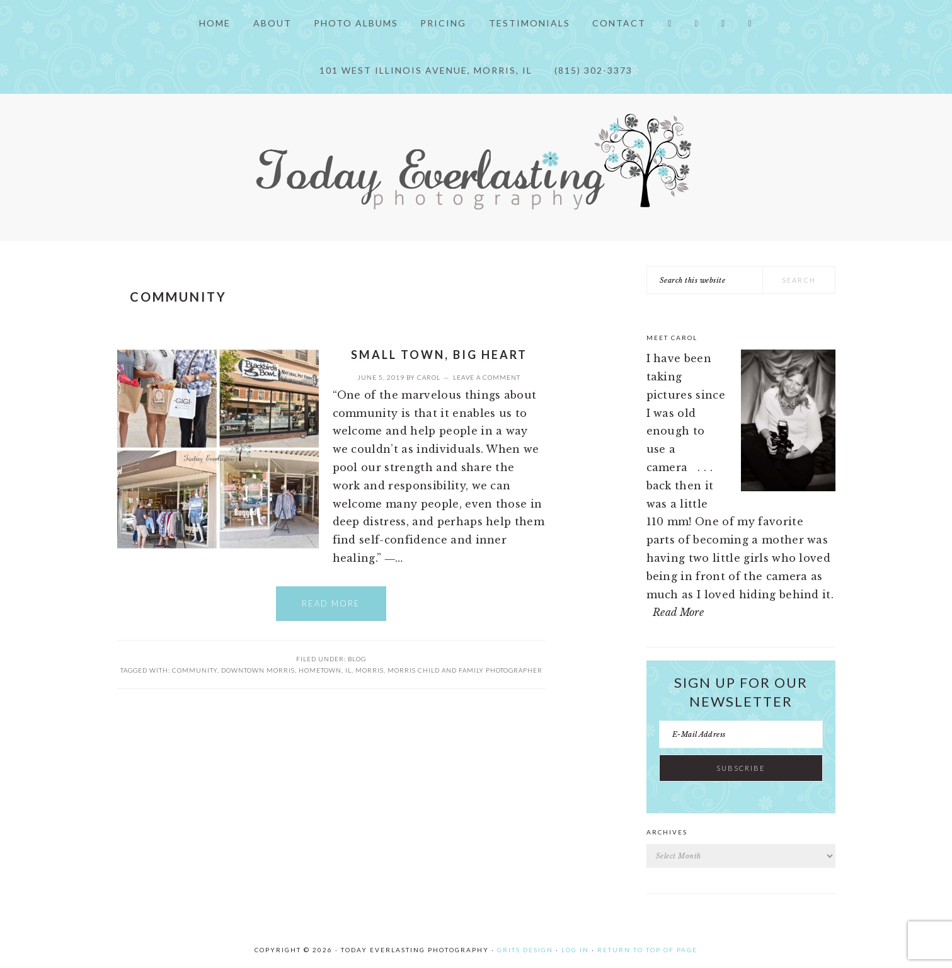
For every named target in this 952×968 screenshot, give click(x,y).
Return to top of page (647, 950)
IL (348, 670)
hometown (320, 670)
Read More (331, 603)
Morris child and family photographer (464, 670)
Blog (357, 659)
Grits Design (525, 950)
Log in (575, 950)
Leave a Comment (486, 377)
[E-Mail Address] (741, 734)
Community (194, 670)
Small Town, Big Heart (439, 355)
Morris (369, 670)
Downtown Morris (258, 670)
